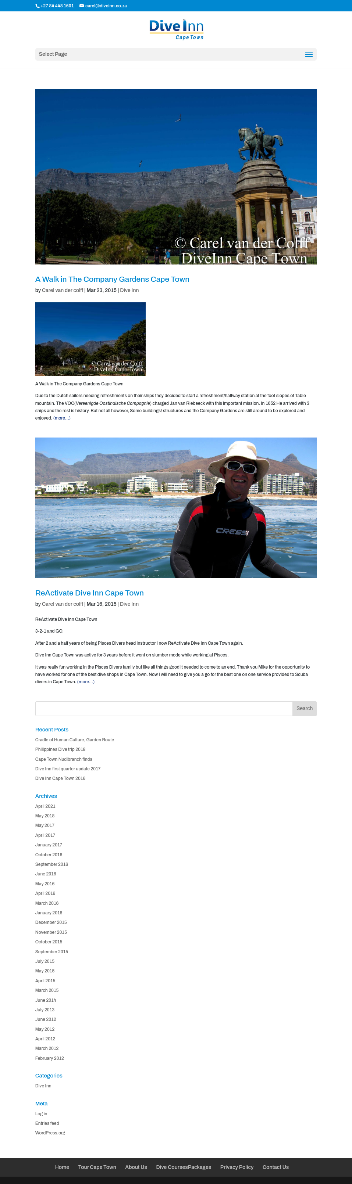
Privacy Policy (237, 1167)
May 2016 (45, 883)
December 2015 (51, 922)
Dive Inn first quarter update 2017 (68, 768)
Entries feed (47, 1123)
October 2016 (49, 854)
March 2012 (47, 1048)
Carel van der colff (62, 290)
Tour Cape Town (97, 1167)
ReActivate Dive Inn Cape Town (89, 593)
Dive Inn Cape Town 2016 (60, 778)
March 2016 (47, 903)
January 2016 (49, 912)
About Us (136, 1167)
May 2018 (45, 815)
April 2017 (45, 835)
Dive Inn (129, 290)
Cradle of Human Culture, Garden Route (74, 739)
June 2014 (45, 1000)
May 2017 (44, 825)
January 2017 (49, 844)
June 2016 (45, 874)
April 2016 (45, 893)
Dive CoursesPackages (183, 1167)
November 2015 (51, 932)
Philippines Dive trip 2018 (60, 749)
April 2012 (45, 1038)
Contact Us (276, 1167)
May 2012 (45, 1029)
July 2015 (44, 961)
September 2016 (51, 864)
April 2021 (45, 806)
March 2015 (47, 990)
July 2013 (44, 1009)
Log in (41, 1113)
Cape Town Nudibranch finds (63, 759)
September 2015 (51, 951)
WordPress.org (50, 1133)
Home (62, 1167)
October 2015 (49, 941)
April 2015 (45, 980)
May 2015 (45, 971)
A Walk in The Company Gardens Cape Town (112, 279)
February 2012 (49, 1058)
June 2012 (45, 1019)
